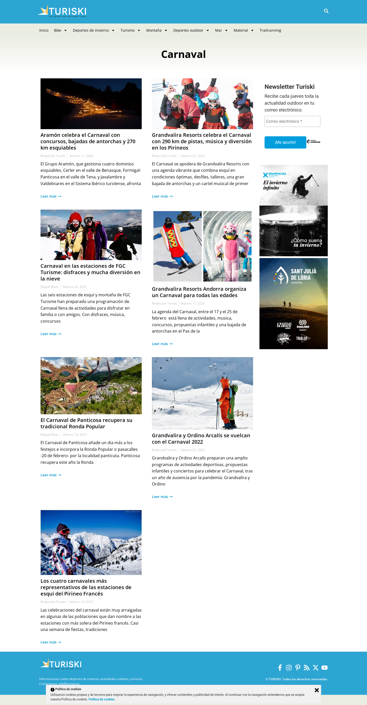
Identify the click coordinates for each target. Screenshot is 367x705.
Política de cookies (102, 699)
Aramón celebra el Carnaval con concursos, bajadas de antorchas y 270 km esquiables (88, 141)
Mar (221, 30)
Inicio (43, 30)
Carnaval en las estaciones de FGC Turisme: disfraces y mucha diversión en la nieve (90, 272)
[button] (326, 11)
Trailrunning (270, 30)
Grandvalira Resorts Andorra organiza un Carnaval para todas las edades (199, 292)
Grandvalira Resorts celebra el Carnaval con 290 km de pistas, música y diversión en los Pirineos (202, 141)
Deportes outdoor (191, 30)
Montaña (157, 30)
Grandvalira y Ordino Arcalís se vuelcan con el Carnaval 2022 (201, 438)
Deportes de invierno (94, 30)
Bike (60, 30)
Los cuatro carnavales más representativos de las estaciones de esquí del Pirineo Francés (86, 587)
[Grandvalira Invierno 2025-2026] (293, 254)
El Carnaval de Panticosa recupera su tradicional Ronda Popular (87, 423)
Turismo (131, 30)
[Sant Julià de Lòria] (293, 347)
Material (244, 30)
